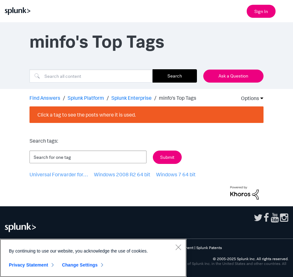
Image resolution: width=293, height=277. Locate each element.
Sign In (261, 11)
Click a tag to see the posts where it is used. (86, 114)
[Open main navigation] (284, 10)
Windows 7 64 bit (176, 174)
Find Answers (44, 98)
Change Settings (80, 264)
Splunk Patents (209, 247)
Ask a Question (233, 75)
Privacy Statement (28, 264)
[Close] (178, 247)
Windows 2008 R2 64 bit (122, 174)
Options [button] (248, 98)
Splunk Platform (86, 98)
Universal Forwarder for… (58, 174)
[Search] (91, 76)
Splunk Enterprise (131, 98)
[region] (93, 258)
